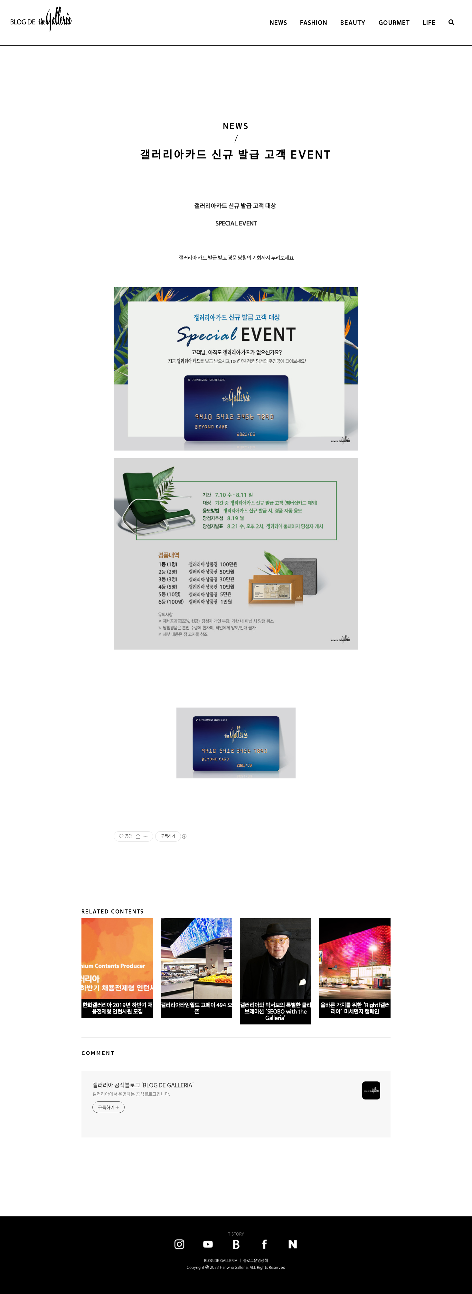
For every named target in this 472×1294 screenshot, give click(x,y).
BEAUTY (353, 22)
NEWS (278, 22)
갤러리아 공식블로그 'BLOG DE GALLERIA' (143, 1085)
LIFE (429, 22)
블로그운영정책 (255, 1260)
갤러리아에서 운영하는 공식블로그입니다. (131, 1094)
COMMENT (98, 1053)
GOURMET (394, 22)
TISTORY (236, 1234)
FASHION (313, 22)
